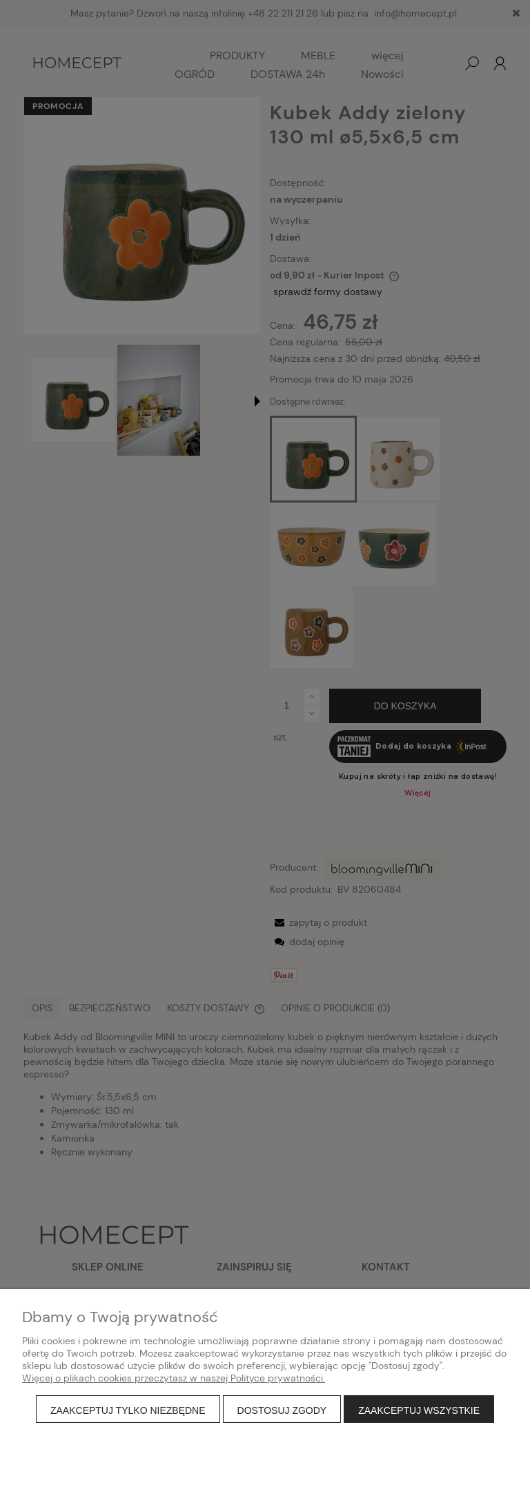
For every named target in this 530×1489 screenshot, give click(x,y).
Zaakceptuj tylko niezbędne (128, 1410)
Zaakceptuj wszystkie (419, 1410)
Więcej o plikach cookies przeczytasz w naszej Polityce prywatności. (173, 1378)
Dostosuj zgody (282, 1410)
